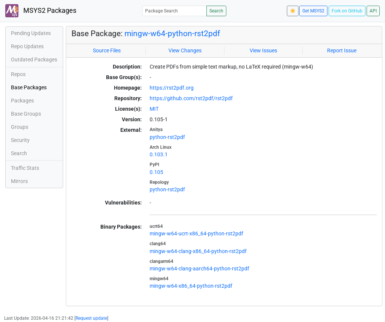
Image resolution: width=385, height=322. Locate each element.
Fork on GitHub (347, 11)
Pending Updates (31, 33)
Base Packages (29, 87)
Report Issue (341, 50)
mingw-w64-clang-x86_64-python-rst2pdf (198, 251)
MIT (154, 109)
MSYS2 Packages (40, 10)
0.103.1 (159, 154)
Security (20, 140)
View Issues (263, 50)
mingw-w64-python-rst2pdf (172, 33)
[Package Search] (174, 11)
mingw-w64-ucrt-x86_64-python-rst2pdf (196, 233)
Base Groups (26, 114)
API (373, 11)
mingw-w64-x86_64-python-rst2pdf (191, 286)
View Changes (185, 50)
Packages (22, 101)
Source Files (107, 50)
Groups (19, 127)
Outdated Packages (34, 59)
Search (216, 11)
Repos (18, 74)
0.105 (156, 172)
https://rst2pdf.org (172, 88)
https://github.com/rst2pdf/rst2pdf (191, 98)
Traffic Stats (25, 168)
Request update (91, 318)
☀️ (293, 11)
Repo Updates (27, 46)
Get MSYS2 (313, 11)
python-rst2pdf (167, 137)
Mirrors (19, 181)
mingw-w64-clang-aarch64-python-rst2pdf (199, 269)
